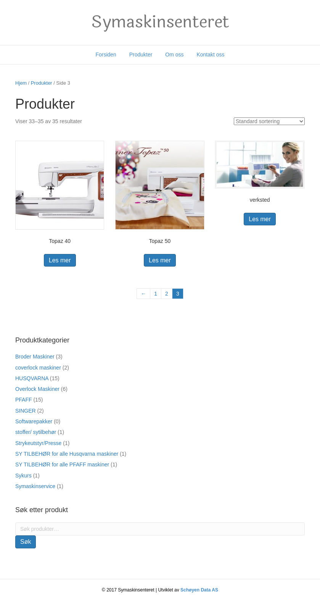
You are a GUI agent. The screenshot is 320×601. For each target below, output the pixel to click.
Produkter (141, 54)
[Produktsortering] (269, 121)
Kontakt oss (210, 54)
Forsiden (105, 54)
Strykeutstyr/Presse (38, 443)
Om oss (174, 54)
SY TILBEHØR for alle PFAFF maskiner (62, 464)
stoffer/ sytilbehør (35, 432)
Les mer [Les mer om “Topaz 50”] (160, 260)
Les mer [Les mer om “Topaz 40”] (60, 260)
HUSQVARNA (31, 378)
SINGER (25, 411)
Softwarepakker (33, 421)
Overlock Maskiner (37, 389)
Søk (25, 541)
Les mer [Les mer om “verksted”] (260, 219)
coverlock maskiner (38, 368)
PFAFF (23, 400)
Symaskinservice (35, 486)
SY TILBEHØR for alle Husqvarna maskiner (66, 454)
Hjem (21, 83)
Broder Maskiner (35, 357)
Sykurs (23, 475)
